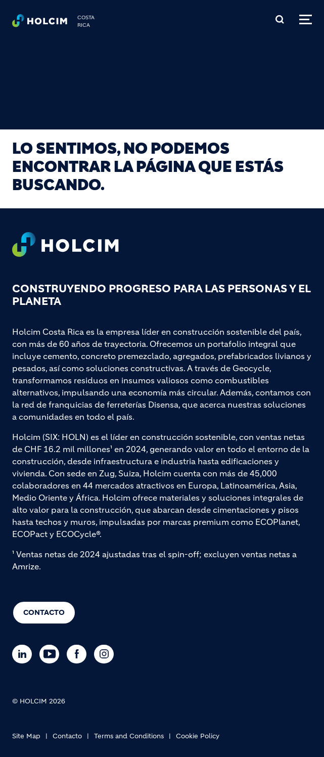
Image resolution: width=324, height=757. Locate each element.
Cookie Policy (197, 736)
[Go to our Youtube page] (51, 654)
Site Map (26, 736)
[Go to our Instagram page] (106, 654)
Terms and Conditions (129, 736)
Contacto (44, 612)
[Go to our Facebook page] (79, 654)
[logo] (39, 23)
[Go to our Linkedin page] (24, 654)
